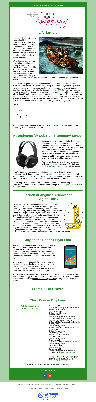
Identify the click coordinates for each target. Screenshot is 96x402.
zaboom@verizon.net (68, 185)
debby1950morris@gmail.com (44, 279)
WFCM (52, 145)
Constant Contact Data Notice (58, 388)
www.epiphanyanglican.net (48, 366)
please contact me (60, 125)
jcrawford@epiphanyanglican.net (62, 360)
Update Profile (42, 388)
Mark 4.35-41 (59, 90)
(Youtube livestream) (68, 318)
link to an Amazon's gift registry (56, 166)
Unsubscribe (32, 388)
